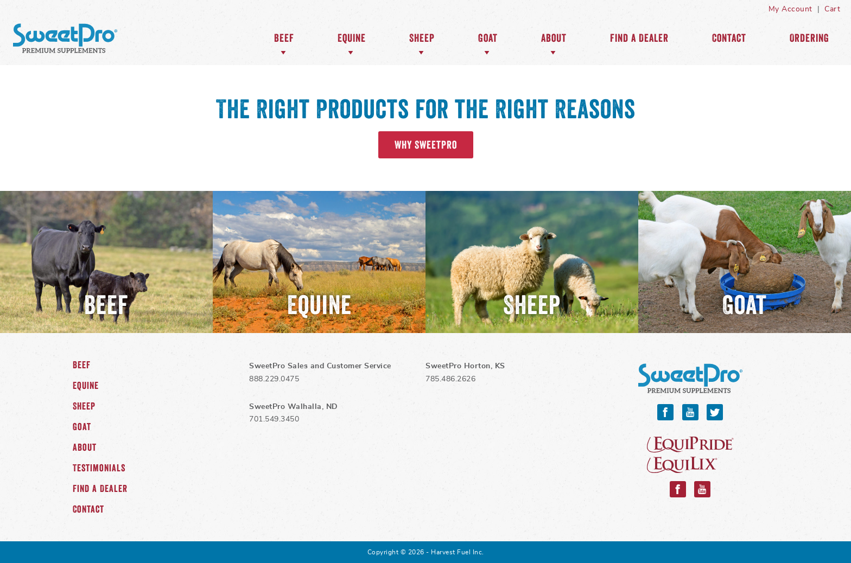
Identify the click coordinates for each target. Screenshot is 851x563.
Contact (729, 37)
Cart (832, 9)
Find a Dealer (639, 37)
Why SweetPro (426, 144)
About (554, 37)
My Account (790, 9)
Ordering (809, 37)
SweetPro (690, 378)
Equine (352, 37)
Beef (284, 37)
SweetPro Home (65, 38)
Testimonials (99, 468)
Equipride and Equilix (690, 455)
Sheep (422, 37)
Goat (488, 37)
